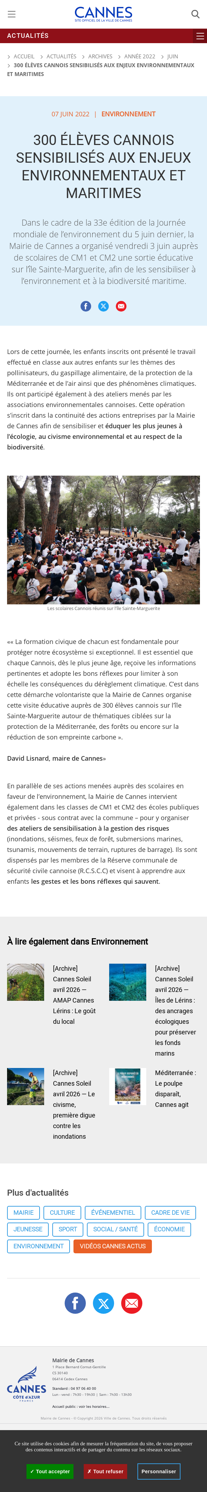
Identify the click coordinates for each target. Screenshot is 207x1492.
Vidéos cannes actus (113, 1246)
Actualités (28, 36)
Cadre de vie (170, 1212)
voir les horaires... (94, 1406)
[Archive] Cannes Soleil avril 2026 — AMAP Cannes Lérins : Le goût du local (74, 995)
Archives (100, 56)
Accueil (21, 56)
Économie (169, 1229)
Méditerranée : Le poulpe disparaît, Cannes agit (175, 1089)
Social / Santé (115, 1229)
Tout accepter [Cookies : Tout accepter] (50, 1471)
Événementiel (113, 1212)
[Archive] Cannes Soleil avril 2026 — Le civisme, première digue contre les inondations (74, 1105)
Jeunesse (27, 1229)
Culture (62, 1212)
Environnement (38, 1246)
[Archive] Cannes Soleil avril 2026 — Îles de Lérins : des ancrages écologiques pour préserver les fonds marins (175, 1011)
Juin (172, 56)
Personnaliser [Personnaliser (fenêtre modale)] (159, 1471)
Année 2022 (139, 56)
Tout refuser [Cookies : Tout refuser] (105, 1471)
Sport (68, 1229)
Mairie (23, 1212)
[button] (121, 306)
